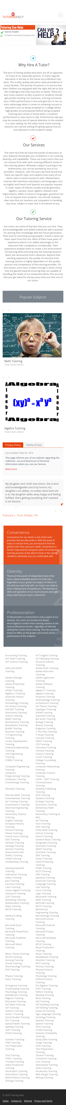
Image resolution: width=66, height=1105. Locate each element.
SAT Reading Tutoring (47, 1004)
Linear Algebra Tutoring (17, 890)
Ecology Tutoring (45, 801)
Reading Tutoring (45, 995)
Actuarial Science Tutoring (45, 663)
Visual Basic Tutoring (16, 1071)
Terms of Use (33, 445)
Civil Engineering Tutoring (14, 755)
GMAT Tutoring (44, 849)
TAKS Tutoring (12, 1042)
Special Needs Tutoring (17, 1023)
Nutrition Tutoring (45, 960)
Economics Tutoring (46, 804)
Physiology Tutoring (46, 976)
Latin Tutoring (12, 887)
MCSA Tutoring (13, 909)
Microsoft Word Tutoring (13, 946)
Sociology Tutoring (45, 1017)
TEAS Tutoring (43, 1045)
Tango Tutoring (44, 1042)
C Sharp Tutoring (45, 734)
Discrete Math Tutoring (17, 795)
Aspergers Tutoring (46, 709)
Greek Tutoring (13, 858)
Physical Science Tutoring (44, 971)
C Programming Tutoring (13, 736)
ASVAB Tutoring (44, 712)
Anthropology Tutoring (48, 699)
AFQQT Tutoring (13, 690)
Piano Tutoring (13, 979)
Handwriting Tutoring (16, 861)
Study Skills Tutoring (46, 1039)
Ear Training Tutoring (16, 801)
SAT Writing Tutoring (47, 1007)
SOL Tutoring (12, 1020)
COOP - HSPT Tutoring (47, 779)
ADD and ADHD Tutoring (13, 669)
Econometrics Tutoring (17, 804)
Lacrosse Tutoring (14, 883)
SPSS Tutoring (43, 1026)
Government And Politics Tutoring (14, 854)
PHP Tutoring (12, 969)
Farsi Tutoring (43, 823)
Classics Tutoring (45, 753)
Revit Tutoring (43, 998)
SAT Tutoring (12, 1007)
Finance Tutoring (14, 830)
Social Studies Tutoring (17, 1017)
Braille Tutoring (13, 728)
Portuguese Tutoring (16, 985)
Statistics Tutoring (14, 1039)
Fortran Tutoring (44, 833)
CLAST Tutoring (44, 757)
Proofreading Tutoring (17, 988)
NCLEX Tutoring (13, 956)
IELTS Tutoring (43, 871)
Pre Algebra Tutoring (47, 985)
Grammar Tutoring (46, 852)
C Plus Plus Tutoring (46, 731)
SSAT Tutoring (12, 1029)
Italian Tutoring (13, 877)
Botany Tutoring (44, 725)
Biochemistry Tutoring (17, 722)
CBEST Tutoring (44, 741)
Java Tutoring (12, 880)
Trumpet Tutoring (14, 1061)
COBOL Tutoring (14, 760)
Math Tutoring (43, 899)
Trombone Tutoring (46, 1058)
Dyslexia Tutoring (45, 798)
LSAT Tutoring (12, 896)
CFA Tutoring (42, 744)
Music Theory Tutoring (17, 953)
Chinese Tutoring (45, 750)
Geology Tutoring (14, 845)
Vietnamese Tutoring (47, 1064)
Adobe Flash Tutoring (47, 668)
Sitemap (28, 1100)
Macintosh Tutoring (46, 896)
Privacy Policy (13, 445)
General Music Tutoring (48, 839)
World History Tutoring (17, 1077)
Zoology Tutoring (14, 1080)
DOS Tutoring (43, 795)
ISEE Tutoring (43, 874)
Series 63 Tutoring (45, 1010)
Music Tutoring (44, 953)
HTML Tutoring (44, 868)
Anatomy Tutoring (45, 696)
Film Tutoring (43, 826)
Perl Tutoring (42, 963)
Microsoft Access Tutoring (45, 920)
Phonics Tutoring (45, 966)
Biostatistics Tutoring (16, 725)
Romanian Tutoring (15, 1001)
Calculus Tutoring (45, 737)
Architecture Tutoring (47, 703)
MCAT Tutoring (44, 906)
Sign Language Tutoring (48, 1014)
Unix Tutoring (43, 1061)
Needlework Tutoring (47, 956)
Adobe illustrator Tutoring (45, 673)
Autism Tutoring (13, 715)
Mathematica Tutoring (17, 903)
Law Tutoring (43, 887)
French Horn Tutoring (16, 836)
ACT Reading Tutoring (47, 658)
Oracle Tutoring (13, 963)
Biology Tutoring (44, 722)
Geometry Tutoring (46, 845)
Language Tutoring (46, 883)
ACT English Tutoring (47, 655)
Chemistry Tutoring (46, 747)
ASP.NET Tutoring (14, 709)
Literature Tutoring (15, 893)
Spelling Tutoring (14, 1026)
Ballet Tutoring (13, 718)
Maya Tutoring (13, 906)
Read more (11, 469)
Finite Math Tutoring (46, 830)
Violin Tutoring (43, 1068)
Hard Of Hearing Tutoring (44, 863)
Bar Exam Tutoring (45, 718)
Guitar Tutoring (44, 858)
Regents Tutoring (14, 998)
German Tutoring (14, 849)
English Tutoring (14, 820)
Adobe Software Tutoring (44, 685)
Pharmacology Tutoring (17, 966)
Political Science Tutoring (44, 981)
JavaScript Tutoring (46, 880)
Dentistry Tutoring (15, 788)
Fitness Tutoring (13, 833)
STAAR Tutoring (44, 1029)
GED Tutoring (12, 839)
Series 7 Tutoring (14, 1014)
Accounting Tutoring (16, 655)
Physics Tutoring (14, 976)
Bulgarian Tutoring (45, 728)
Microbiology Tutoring (47, 915)
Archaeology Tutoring (16, 703)
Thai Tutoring (12, 1055)
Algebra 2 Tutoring (15, 693)
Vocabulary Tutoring (46, 1071)
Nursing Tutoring (14, 960)
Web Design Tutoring (47, 1074)
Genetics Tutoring (14, 842)
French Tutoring (44, 836)
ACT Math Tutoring (15, 658)
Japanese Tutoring (45, 877)
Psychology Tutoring (16, 991)
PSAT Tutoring (43, 988)
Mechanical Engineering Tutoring (47, 911)
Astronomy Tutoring (16, 712)
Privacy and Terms (43, 1100)
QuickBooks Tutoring (16, 995)
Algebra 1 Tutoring (45, 690)
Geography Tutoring (46, 842)
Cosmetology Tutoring (17, 782)
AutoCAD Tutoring (45, 715)
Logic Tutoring (43, 893)
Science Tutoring (14, 1010)
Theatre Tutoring (45, 1055)
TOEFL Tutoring (13, 1058)
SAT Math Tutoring (15, 1004)
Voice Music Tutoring (16, 1074)
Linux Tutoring (43, 890)
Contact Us (16, 1100)
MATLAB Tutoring (45, 903)
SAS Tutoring (42, 1001)
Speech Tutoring (44, 1023)
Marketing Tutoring (15, 899)
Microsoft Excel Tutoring (13, 927)
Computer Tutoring (15, 779)
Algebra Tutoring (45, 693)
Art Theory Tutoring (46, 706)
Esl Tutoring (42, 820)
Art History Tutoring (15, 706)
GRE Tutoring (43, 855)
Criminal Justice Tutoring (44, 784)
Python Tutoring (44, 991)
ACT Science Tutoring (16, 661)
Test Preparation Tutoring (45, 1050)
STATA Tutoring (13, 1033)
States (6, 1100)
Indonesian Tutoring (16, 874)
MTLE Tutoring (43, 944)
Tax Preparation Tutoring (13, 1047)
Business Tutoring (14, 731)
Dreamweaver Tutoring (17, 798)
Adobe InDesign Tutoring (13, 679)
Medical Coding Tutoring (13, 917)
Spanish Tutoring (45, 1020)
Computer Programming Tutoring (17, 774)
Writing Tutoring (44, 1077)
